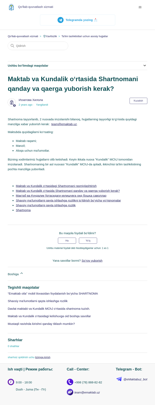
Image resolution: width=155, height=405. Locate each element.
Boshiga (15, 273)
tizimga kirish (42, 357)
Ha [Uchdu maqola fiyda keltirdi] (66, 240)
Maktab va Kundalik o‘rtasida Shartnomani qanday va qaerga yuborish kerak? (68, 190)
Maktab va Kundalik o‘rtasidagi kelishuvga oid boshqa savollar (49, 316)
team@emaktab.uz (64, 124)
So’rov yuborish (92, 260)
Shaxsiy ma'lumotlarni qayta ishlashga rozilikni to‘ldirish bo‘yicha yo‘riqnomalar (68, 200)
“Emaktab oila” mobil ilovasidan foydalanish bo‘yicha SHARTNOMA (53, 293)
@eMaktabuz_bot (135, 379)
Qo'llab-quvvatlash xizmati (23, 36)
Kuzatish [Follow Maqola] (138, 100)
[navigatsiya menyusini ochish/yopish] (140, 7)
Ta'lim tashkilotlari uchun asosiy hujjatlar (85, 36)
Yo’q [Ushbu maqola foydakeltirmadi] (88, 240)
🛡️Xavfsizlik (50, 36)
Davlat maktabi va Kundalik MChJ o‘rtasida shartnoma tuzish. (49, 308)
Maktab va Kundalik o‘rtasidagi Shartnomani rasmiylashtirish (56, 186)
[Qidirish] (38, 46)
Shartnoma (23, 210)
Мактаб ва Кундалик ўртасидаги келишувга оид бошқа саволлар (61, 195)
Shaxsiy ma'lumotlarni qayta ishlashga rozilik (45, 205)
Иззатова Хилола (31, 100)
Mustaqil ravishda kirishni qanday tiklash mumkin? (41, 323)
